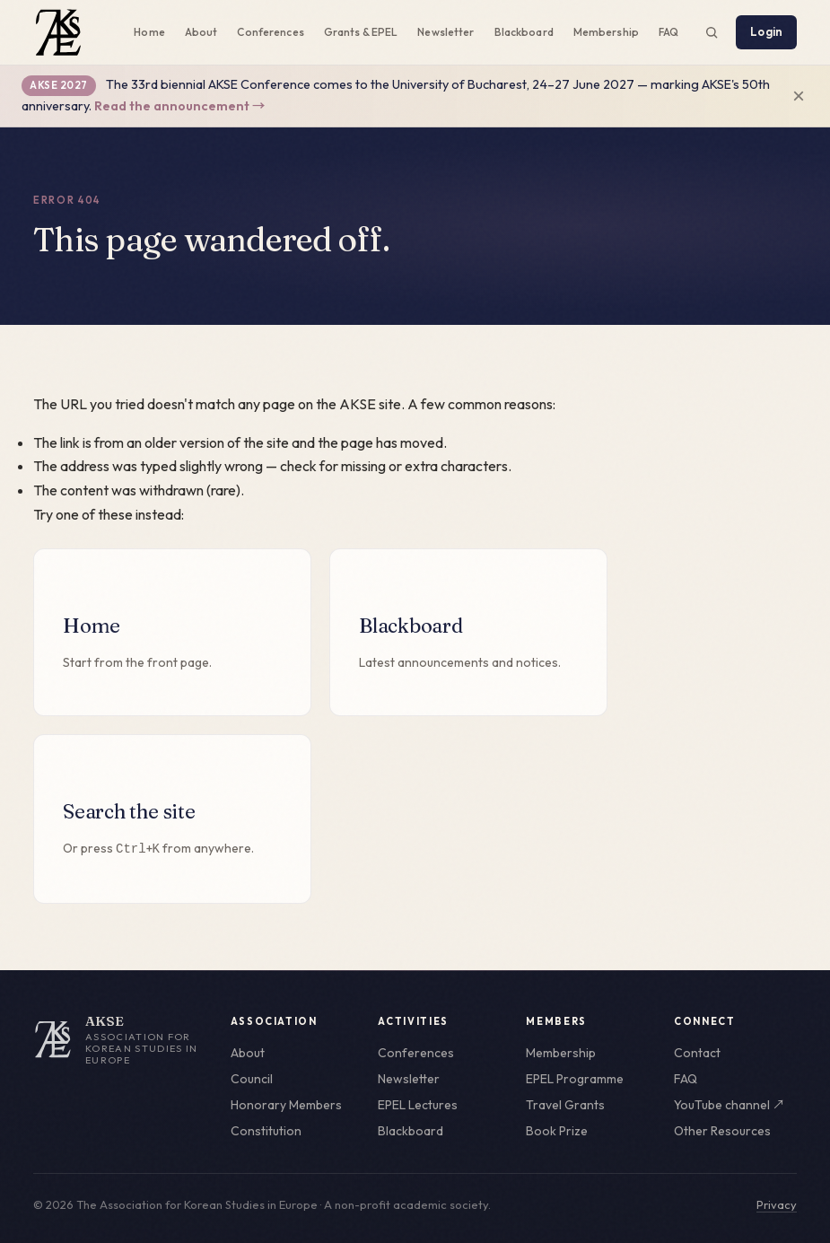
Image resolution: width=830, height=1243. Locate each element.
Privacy (776, 1204)
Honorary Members (286, 1105)
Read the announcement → (179, 106)
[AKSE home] (119, 1040)
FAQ (668, 32)
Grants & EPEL (361, 32)
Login (766, 31)
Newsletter (445, 32)
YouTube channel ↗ (729, 1105)
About (201, 32)
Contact (697, 1053)
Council (252, 1079)
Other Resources (722, 1131)
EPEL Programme (575, 1079)
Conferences (270, 32)
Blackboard (524, 32)
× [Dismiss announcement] (798, 96)
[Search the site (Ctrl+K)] (711, 32)
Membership (606, 32)
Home (149, 32)
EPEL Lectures (418, 1105)
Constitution (266, 1131)
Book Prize (557, 1131)
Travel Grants (565, 1105)
